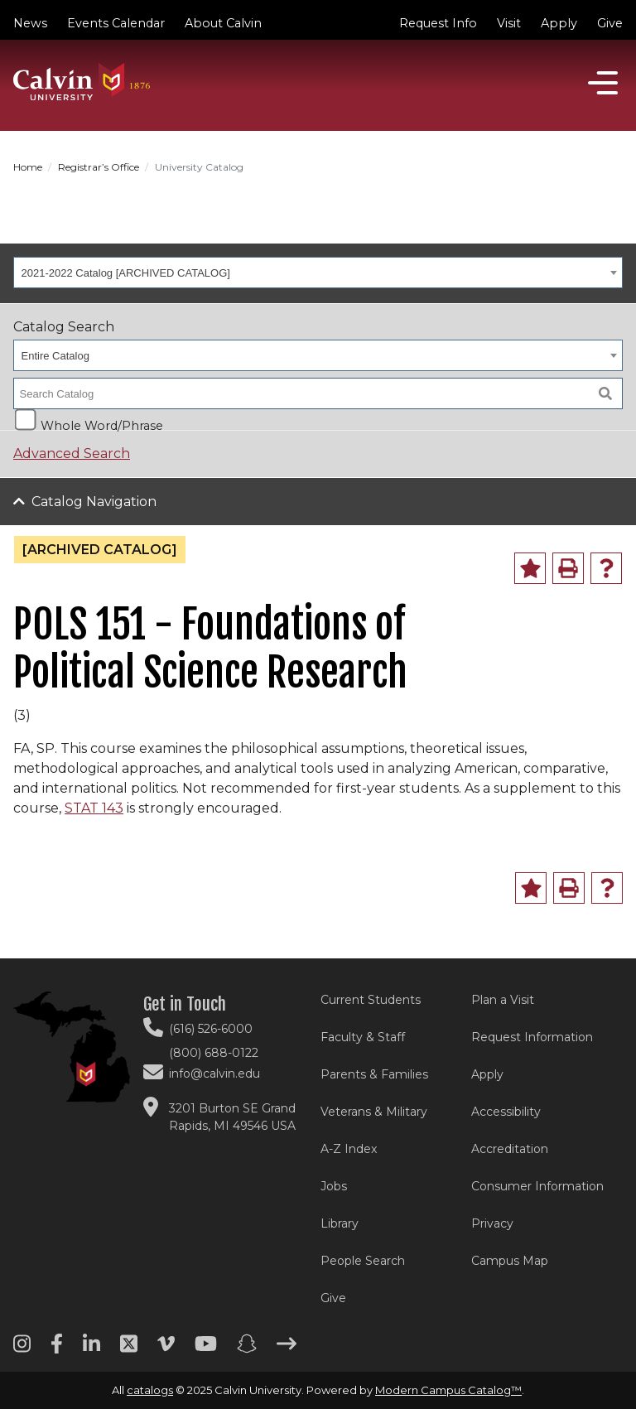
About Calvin (223, 23)
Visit (509, 23)
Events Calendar (116, 23)
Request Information (532, 1037)
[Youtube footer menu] (206, 1349)
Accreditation (509, 1148)
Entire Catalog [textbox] (55, 356)
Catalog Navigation (94, 501)
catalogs (150, 1390)
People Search (362, 1260)
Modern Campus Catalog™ (448, 1390)
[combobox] (318, 272)
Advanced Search (71, 453)
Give (610, 23)
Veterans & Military (373, 1111)
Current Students (370, 999)
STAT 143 (94, 808)
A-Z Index (348, 1148)
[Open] (603, 83)
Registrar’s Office (98, 167)
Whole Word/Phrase (102, 424)
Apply (559, 23)
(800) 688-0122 (213, 1052)
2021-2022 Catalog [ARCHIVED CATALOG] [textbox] (126, 273)
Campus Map (509, 1260)
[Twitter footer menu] (128, 1349)
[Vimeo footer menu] (166, 1349)
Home (27, 167)
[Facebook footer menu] (57, 1349)
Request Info (438, 23)
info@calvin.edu (214, 1073)
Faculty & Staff (362, 1037)
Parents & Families (374, 1074)
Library (339, 1223)
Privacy (492, 1223)
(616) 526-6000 (211, 1028)
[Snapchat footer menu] (247, 1349)
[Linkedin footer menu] (91, 1349)
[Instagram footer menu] (22, 1349)
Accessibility (506, 1111)
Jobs (333, 1186)
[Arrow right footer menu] (286, 1349)
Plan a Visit (502, 999)
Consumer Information (537, 1186)
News (30, 23)
